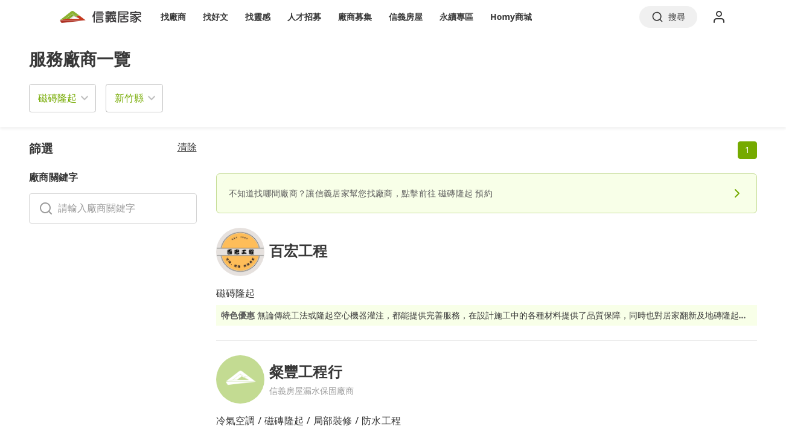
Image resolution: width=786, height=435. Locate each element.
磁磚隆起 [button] (57, 98)
